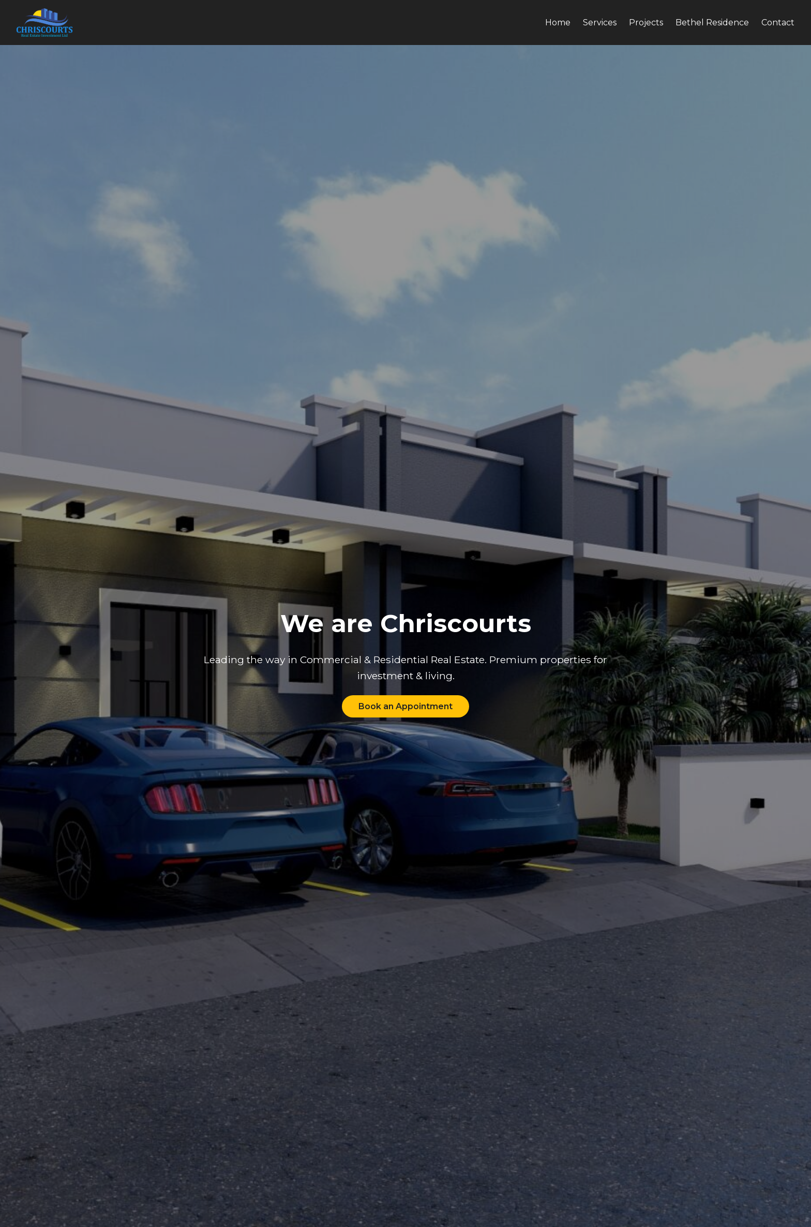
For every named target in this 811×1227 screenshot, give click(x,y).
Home (557, 22)
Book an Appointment (405, 706)
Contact (777, 22)
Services (600, 22)
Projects (646, 22)
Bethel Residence (712, 22)
